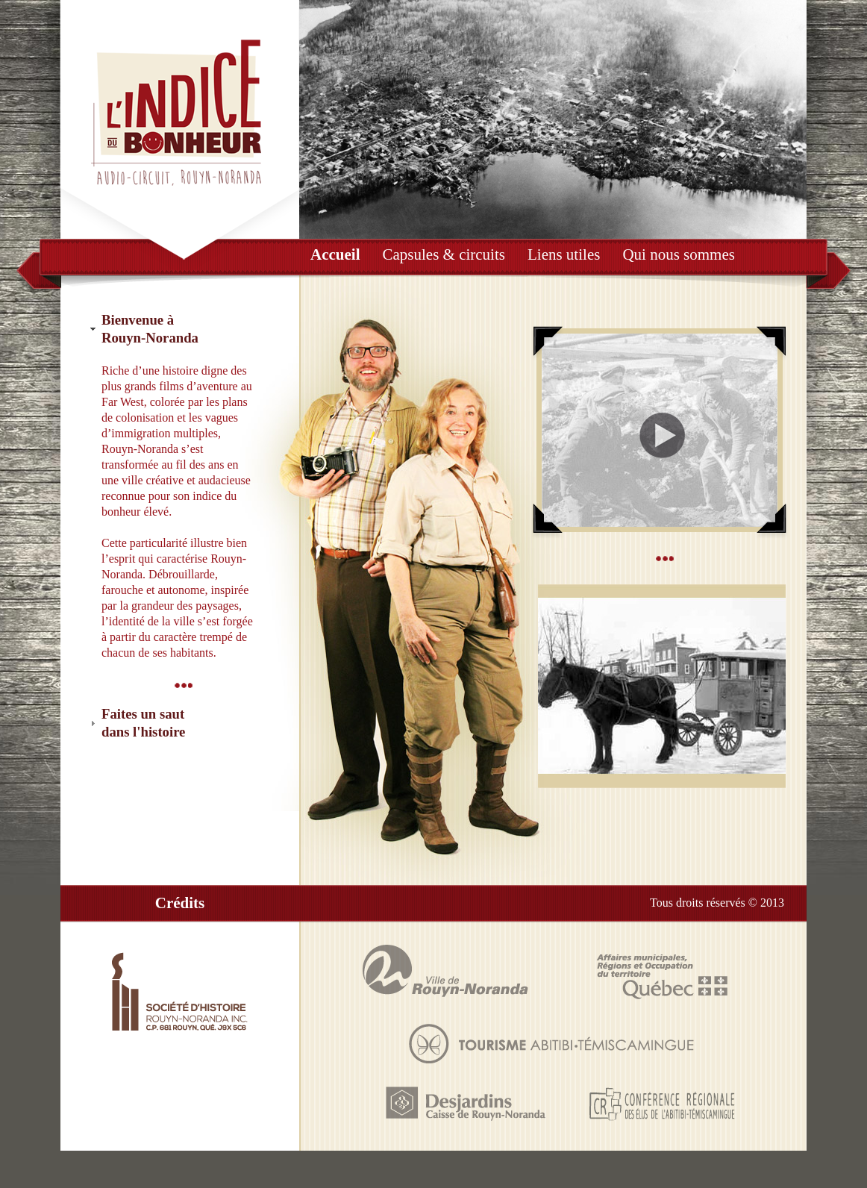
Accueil (335, 254)
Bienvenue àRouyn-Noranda (149, 329)
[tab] (180, 329)
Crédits (180, 903)
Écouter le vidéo (659, 433)
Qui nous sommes (678, 254)
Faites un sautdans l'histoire (143, 723)
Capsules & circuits (443, 254)
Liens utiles (564, 254)
